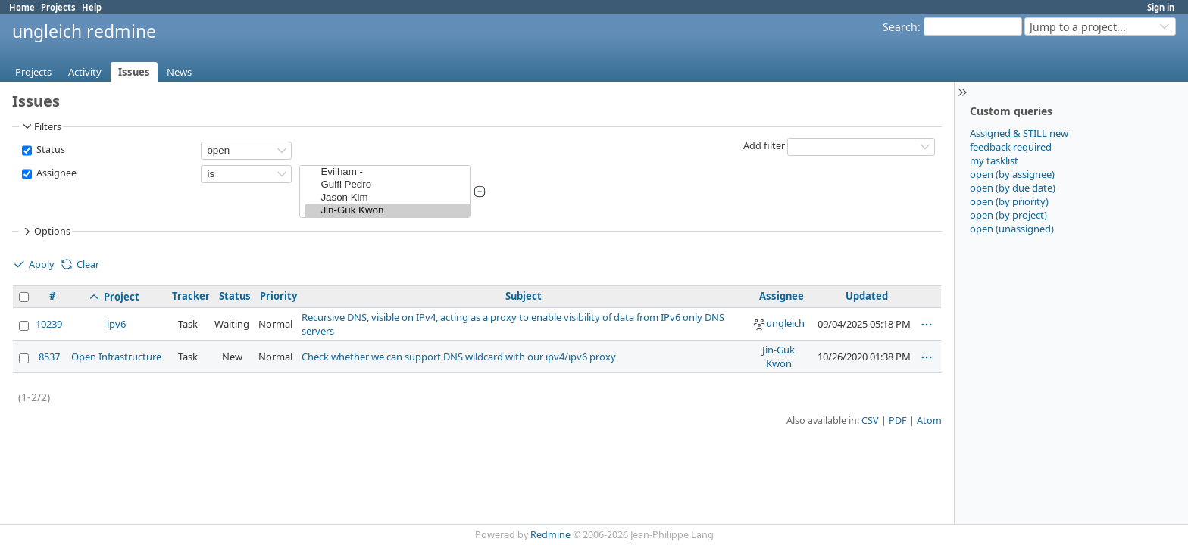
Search (900, 27)
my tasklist (994, 160)
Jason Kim (387, 198)
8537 (49, 356)
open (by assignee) (1012, 174)
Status (49, 149)
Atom (929, 420)
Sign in (1160, 7)
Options (45, 231)
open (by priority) (1009, 201)
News (179, 72)
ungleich (778, 323)
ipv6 (116, 324)
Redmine (550, 534)
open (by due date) (1012, 188)
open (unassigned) (1012, 228)
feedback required (1011, 147)
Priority (278, 296)
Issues (134, 72)
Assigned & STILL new (1019, 133)
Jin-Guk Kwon (387, 210)
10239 (49, 324)
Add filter (764, 145)
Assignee (55, 173)
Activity (85, 72)
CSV (870, 420)
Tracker (191, 296)
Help (92, 7)
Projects (58, 7)
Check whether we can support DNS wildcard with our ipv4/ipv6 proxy (459, 356)
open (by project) (1008, 215)
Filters (40, 126)
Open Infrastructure (116, 356)
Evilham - (387, 172)
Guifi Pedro (387, 185)
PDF (898, 420)
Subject (523, 296)
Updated (867, 296)
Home (22, 7)
